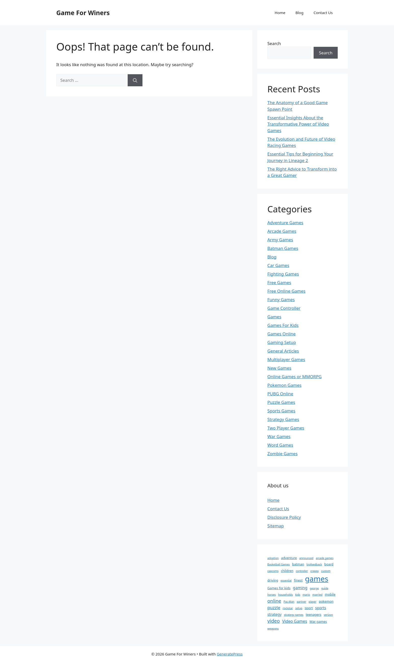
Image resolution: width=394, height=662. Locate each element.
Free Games (279, 282)
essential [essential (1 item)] (285, 580)
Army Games (280, 240)
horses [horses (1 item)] (271, 594)
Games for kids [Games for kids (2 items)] (278, 588)
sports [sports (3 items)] (320, 607)
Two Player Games (285, 428)
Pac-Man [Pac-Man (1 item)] (288, 601)
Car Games (278, 265)
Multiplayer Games (286, 359)
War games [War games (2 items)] (318, 621)
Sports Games (281, 411)
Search (274, 43)
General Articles (283, 351)
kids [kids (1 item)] (297, 594)
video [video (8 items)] (273, 620)
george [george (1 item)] (314, 588)
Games (274, 317)
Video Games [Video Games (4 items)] (294, 621)
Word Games (280, 445)
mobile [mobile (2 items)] (330, 594)
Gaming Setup (281, 342)
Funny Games (281, 299)
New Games (279, 368)
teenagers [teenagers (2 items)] (313, 614)
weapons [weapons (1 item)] (273, 628)
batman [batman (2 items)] (298, 564)
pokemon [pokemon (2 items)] (326, 601)
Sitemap (275, 526)
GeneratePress (229, 653)
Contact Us (323, 12)
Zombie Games (282, 453)
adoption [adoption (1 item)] (273, 558)
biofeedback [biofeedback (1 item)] (314, 564)
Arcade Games (281, 231)
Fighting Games (283, 274)
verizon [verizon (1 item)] (328, 614)
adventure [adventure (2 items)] (289, 558)
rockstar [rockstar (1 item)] (288, 608)
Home (280, 12)
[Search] (135, 80)
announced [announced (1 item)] (306, 558)
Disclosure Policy (284, 517)
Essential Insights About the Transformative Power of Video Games (298, 124)
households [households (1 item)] (285, 594)
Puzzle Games (281, 402)
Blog (300, 12)
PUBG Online (280, 394)
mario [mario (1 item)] (306, 594)
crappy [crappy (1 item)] (314, 571)
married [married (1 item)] (317, 594)
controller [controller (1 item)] (302, 571)
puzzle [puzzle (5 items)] (273, 607)
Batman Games (282, 248)
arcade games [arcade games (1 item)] (324, 558)
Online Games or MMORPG (294, 376)
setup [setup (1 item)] (298, 608)
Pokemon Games (284, 385)
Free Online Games (286, 291)
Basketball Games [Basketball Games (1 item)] (278, 564)
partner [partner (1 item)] (301, 601)
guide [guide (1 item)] (324, 588)
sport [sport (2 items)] (309, 608)
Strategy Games (283, 419)
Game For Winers (83, 12)
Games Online (281, 334)
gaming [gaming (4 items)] (300, 588)
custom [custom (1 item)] (325, 571)
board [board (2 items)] (329, 564)
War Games (278, 436)
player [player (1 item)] (312, 601)
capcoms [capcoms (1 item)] (272, 571)
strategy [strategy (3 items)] (274, 614)
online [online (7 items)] (274, 601)
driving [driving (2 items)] (272, 580)
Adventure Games (285, 222)
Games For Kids (283, 325)
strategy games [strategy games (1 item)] (293, 614)
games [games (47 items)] (316, 579)
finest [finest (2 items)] (298, 580)
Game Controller (284, 308)
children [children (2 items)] (287, 570)
